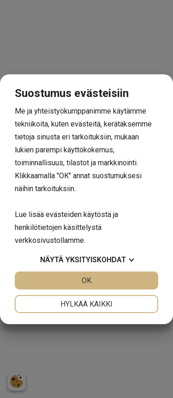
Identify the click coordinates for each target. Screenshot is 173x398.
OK (86, 280)
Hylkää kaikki (86, 304)
